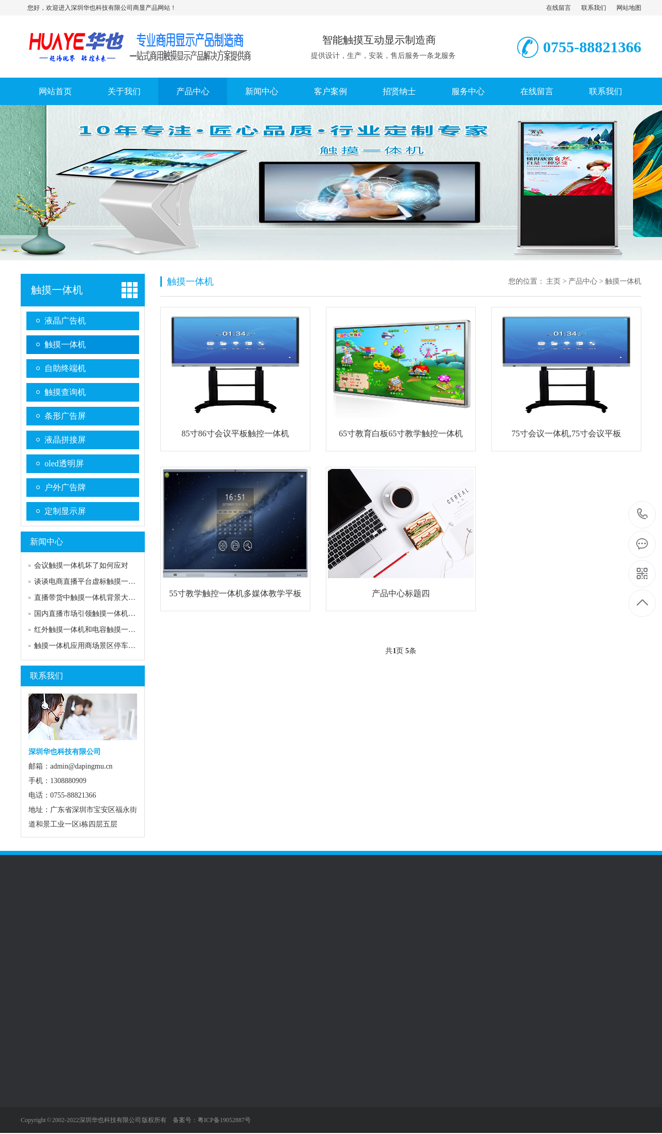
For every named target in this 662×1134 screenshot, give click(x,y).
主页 (553, 281)
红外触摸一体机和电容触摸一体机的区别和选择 (110, 630)
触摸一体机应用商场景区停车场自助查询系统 (106, 646)
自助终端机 (65, 368)
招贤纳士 (399, 91)
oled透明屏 (64, 463)
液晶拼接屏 (65, 439)
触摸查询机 (65, 392)
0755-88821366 (642, 514)
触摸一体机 (57, 290)
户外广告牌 (65, 487)
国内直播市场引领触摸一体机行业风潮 (95, 613)
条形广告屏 (65, 415)
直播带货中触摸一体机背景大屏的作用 (95, 597)
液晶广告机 (65, 320)
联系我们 (593, 7)
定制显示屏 (65, 511)
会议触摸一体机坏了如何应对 (81, 565)
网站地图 (628, 7)
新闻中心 (261, 91)
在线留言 (558, 7)
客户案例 (330, 91)
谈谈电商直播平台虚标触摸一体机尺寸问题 (103, 581)
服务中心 (468, 91)
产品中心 (192, 91)
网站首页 (55, 91)
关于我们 (124, 91)
